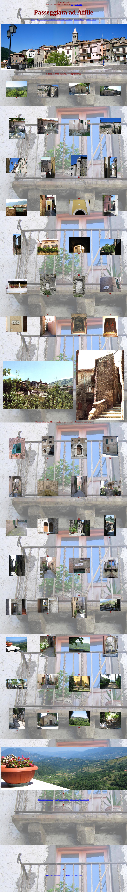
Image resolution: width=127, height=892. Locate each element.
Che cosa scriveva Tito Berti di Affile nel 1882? (54, 20)
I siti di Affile (79, 20)
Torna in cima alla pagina (54, 875)
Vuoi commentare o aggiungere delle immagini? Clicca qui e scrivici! (63, 800)
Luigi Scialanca (76, 5)
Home (33, 20)
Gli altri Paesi (91, 20)
